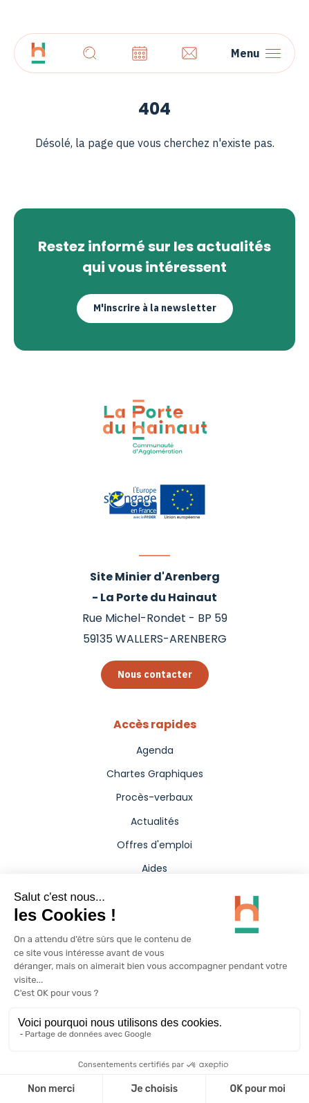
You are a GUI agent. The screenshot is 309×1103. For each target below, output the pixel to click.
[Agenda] (139, 53)
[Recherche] (90, 53)
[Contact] (189, 53)
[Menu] (256, 53)
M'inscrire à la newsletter (154, 308)
